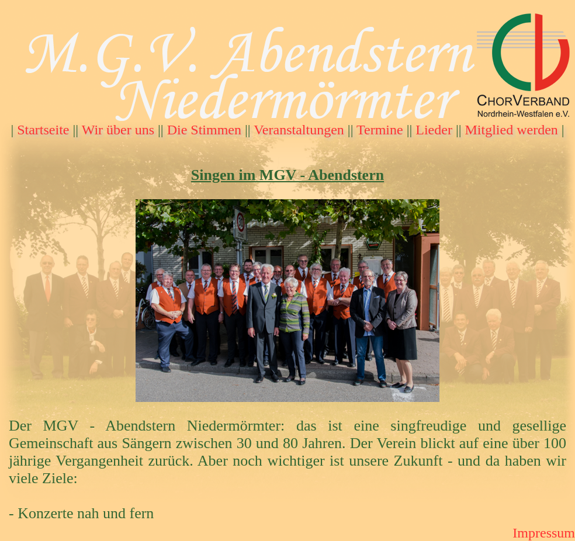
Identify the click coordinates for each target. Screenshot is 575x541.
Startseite (43, 129)
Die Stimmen (204, 129)
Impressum (543, 532)
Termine (379, 129)
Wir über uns (118, 129)
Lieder (433, 129)
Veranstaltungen (299, 129)
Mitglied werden (511, 129)
